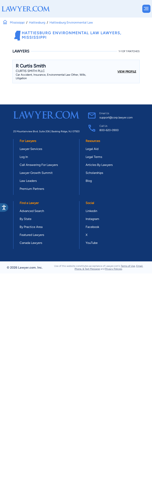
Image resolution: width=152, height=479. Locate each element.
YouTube (92, 243)
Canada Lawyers (31, 243)
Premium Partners (32, 189)
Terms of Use (128, 265)
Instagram (92, 219)
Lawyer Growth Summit (36, 173)
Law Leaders (28, 181)
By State (25, 219)
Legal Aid (92, 149)
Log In (24, 157)
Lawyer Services (31, 149)
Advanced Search (32, 211)
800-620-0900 (109, 130)
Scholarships (94, 173)
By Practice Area (31, 227)
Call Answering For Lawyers (39, 165)
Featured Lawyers (32, 235)
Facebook (92, 227)
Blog (89, 181)
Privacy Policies (113, 268)
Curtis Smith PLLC (30, 71)
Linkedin (91, 211)
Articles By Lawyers (99, 165)
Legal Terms (94, 157)
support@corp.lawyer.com (116, 117)
